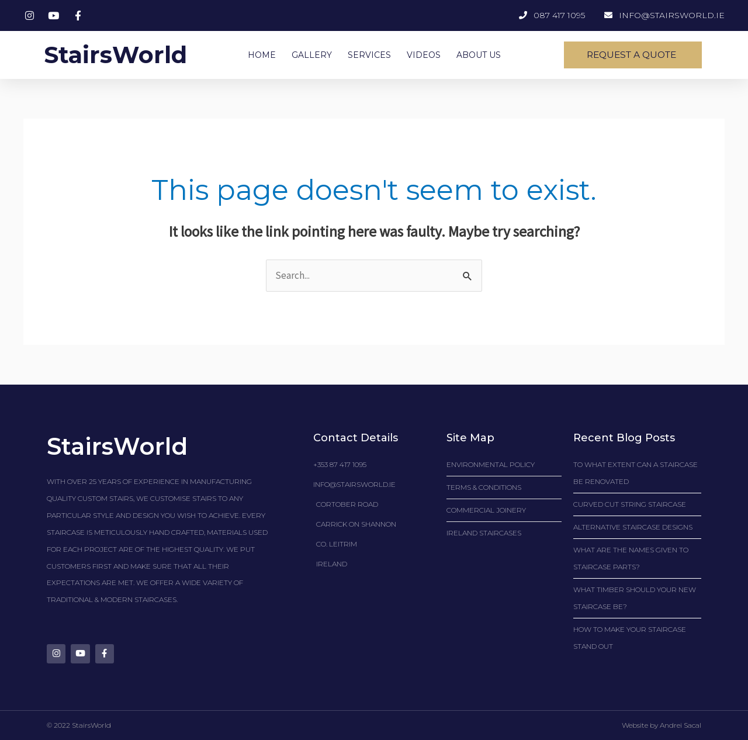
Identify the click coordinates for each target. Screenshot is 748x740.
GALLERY (312, 55)
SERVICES (369, 55)
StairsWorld (115, 54)
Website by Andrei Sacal (661, 725)
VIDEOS (424, 55)
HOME (262, 55)
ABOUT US (478, 55)
